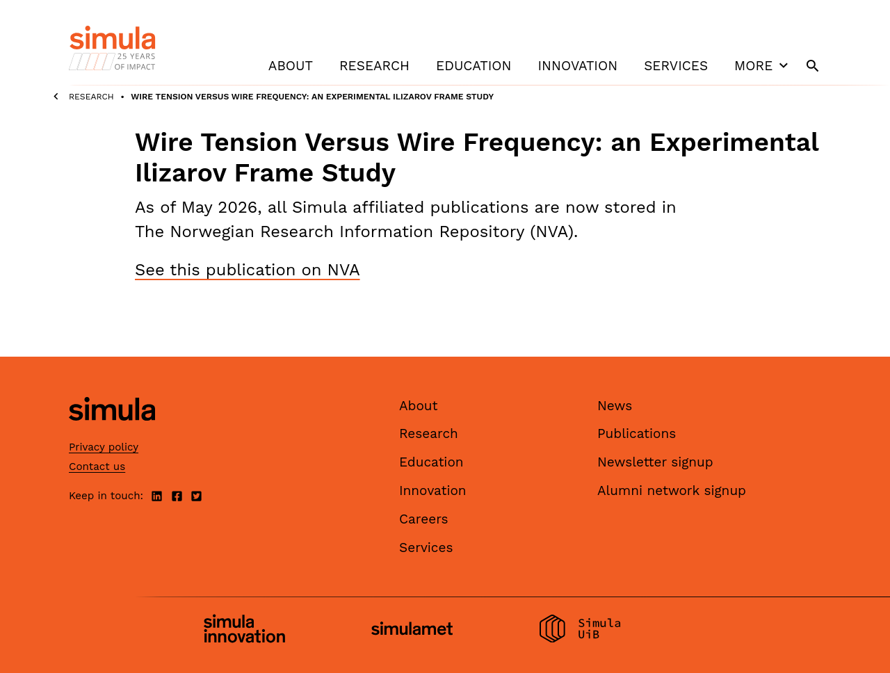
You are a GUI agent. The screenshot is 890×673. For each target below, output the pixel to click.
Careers (423, 519)
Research (374, 66)
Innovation (577, 66)
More (762, 65)
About (290, 66)
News (614, 406)
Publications (636, 433)
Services (676, 66)
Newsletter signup (655, 462)
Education (473, 66)
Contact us (97, 466)
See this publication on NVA (247, 269)
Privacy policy (103, 447)
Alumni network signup (671, 490)
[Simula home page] (112, 432)
